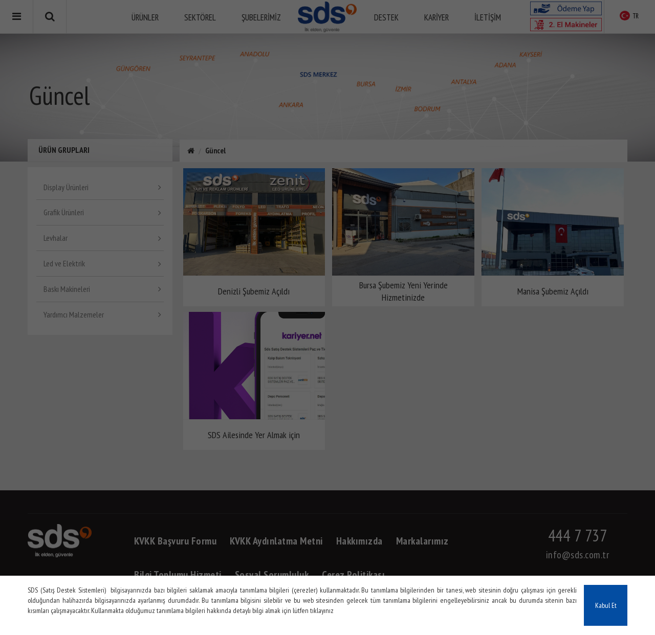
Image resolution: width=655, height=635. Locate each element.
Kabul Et (606, 605)
